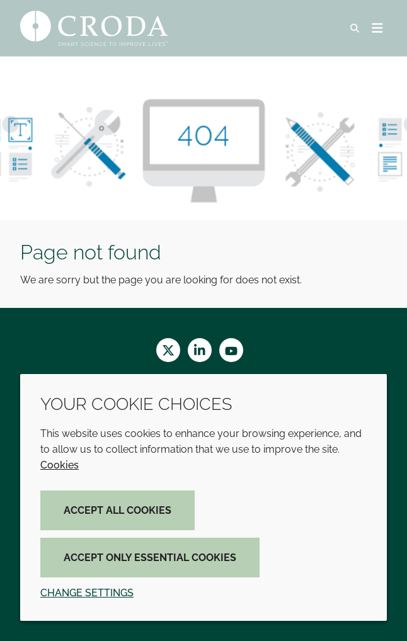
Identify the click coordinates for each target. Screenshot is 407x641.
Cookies (59, 465)
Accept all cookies (117, 510)
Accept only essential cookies (150, 558)
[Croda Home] (95, 28)
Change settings (87, 593)
